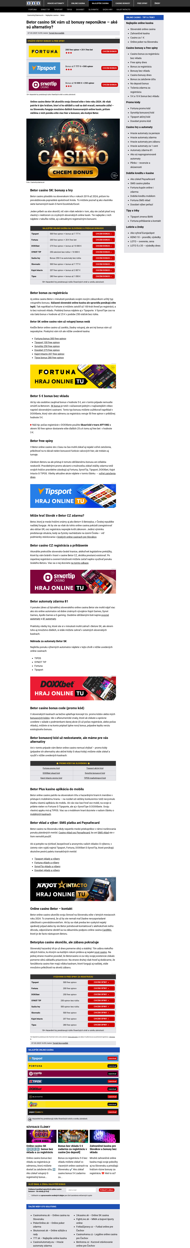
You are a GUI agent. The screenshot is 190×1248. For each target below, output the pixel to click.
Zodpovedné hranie (118, 1233)
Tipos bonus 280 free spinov (49, 357)
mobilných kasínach (40, 814)
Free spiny (142, 3)
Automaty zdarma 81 (141, 226)
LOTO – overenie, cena (142, 317)
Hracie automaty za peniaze (145, 209)
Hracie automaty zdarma (143, 213)
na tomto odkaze (80, 563)
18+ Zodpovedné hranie (113, 1241)
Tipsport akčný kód (94, 768)
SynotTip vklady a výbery (47, 866)
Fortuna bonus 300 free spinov (50, 338)
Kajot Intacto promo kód (51, 778)
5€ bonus (55, 405)
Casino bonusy (123, 3)
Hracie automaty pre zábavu (145, 217)
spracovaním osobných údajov (52, 1119)
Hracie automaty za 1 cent (144, 221)
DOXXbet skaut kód (51, 773)
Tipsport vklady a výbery (47, 858)
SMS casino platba (140, 259)
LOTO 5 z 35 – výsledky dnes (145, 321)
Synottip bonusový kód (95, 773)
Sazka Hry (107, 9)
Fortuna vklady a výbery (46, 862)
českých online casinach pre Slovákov (76, 537)
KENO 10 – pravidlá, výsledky (145, 313)
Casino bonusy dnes (140, 151)
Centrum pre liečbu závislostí (145, 1233)
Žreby (157, 3)
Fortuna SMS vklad (140, 276)
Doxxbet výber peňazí (141, 280)
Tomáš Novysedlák (56, 33)
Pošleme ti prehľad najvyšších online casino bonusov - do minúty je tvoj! (44, 1114)
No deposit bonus (139, 159)
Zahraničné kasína (140, 109)
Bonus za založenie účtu (143, 155)
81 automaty (49, 618)
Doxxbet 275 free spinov (47, 350)
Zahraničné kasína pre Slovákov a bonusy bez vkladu (103, 1073)
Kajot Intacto (123, 9)
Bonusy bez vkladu (140, 146)
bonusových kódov (40, 718)
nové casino (100, 952)
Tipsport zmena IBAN (141, 292)
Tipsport (58, 9)
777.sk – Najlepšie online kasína (50, 1162)
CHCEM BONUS (110, 51)
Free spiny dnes (138, 138)
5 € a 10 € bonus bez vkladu (144, 172)
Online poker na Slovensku (144, 117)
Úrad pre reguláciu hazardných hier (89, 1233)
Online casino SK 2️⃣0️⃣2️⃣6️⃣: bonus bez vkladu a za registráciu (39, 1073)
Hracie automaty (55, 3)
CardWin (106, 930)
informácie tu (83, 1218)
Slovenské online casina (142, 105)
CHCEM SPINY (100, 1006)
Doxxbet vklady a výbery (47, 870)
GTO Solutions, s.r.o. (139, 1241)
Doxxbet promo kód (140, 197)
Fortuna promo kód (51, 768)
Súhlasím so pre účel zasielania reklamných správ (61, 1119)
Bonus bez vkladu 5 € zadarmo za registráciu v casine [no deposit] (72, 1073)
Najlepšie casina (100, 3)
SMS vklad (103, 832)
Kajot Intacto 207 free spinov (49, 354)
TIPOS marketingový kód (95, 778)
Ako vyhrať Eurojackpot (142, 308)
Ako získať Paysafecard (142, 255)
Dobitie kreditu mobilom (142, 272)
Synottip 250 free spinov (47, 346)
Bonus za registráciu (141, 142)
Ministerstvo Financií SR (57, 1233)
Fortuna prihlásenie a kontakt (145, 296)
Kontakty (31, 1241)
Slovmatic (94, 9)
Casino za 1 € (137, 113)
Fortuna (32, 9)
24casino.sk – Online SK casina (92, 1139)
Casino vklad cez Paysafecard (74, 832)
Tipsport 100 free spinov (47, 342)
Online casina (78, 3)
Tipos (69, 9)
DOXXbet (80, 9)
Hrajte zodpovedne (73, 1037)
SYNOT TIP (45, 9)
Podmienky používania (51, 1241)
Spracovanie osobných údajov (82, 1241)
